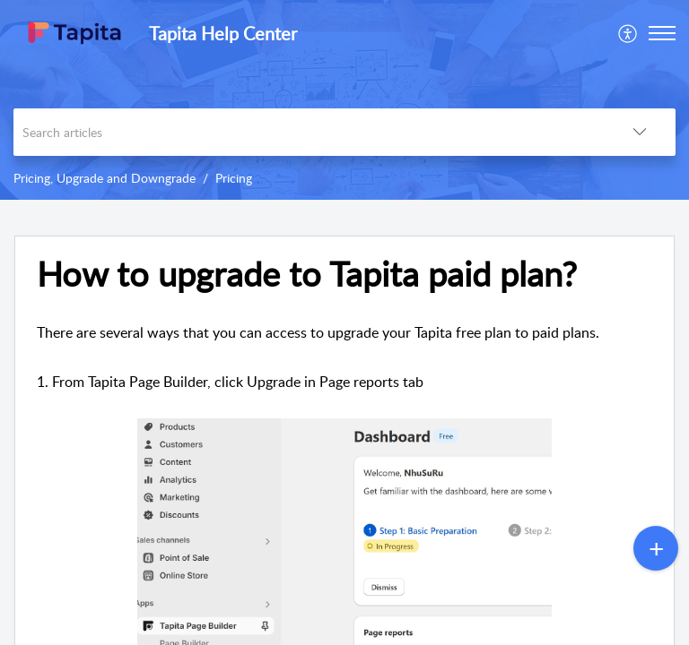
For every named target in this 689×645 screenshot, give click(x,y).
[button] (662, 33)
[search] (308, 132)
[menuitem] (628, 33)
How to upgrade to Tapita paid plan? (307, 274)
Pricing (233, 177)
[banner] (344, 100)
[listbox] (640, 132)
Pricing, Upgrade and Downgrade (104, 177)
